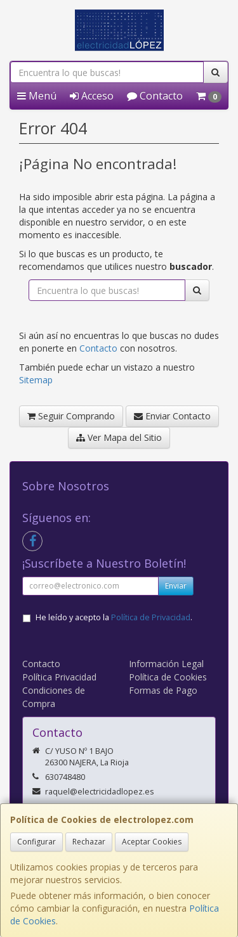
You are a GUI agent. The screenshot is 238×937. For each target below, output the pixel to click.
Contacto (155, 96)
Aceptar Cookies (152, 841)
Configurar (36, 841)
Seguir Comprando (71, 416)
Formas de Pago (163, 690)
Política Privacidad (59, 677)
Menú (36, 96)
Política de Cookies (168, 677)
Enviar (176, 585)
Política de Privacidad (150, 617)
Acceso (92, 96)
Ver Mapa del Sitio (119, 437)
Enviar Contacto (172, 416)
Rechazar (88, 841)
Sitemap (36, 380)
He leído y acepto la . (114, 617)
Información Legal (166, 664)
